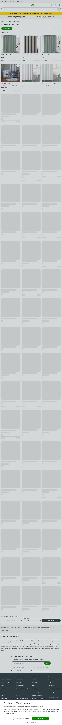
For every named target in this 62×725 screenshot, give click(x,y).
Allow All (40, 718)
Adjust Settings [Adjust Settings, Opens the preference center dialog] (31, 722)
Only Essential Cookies (22, 718)
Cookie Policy (54, 711)
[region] (31, 712)
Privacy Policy (10, 713)
